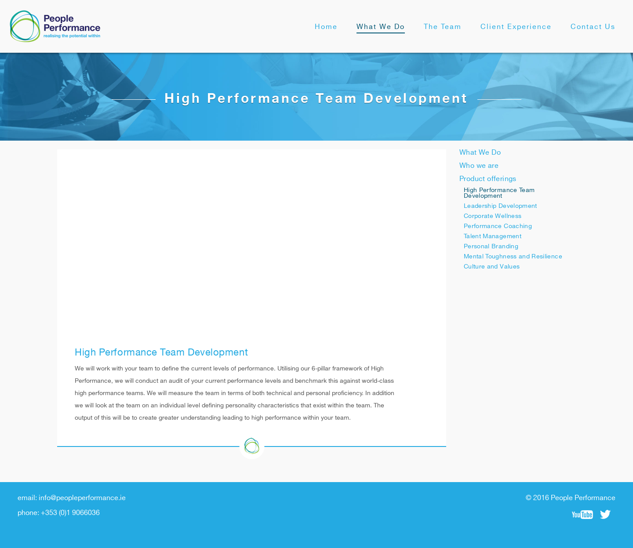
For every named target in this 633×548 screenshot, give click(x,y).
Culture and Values (492, 266)
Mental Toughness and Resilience (513, 256)
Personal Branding (491, 246)
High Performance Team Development (499, 193)
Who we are (478, 166)
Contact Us (593, 27)
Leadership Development (500, 206)
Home (326, 27)
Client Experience (516, 27)
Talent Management (492, 236)
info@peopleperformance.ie (82, 498)
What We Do (381, 27)
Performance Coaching (498, 226)
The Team (443, 27)
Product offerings (488, 179)
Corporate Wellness (492, 216)
